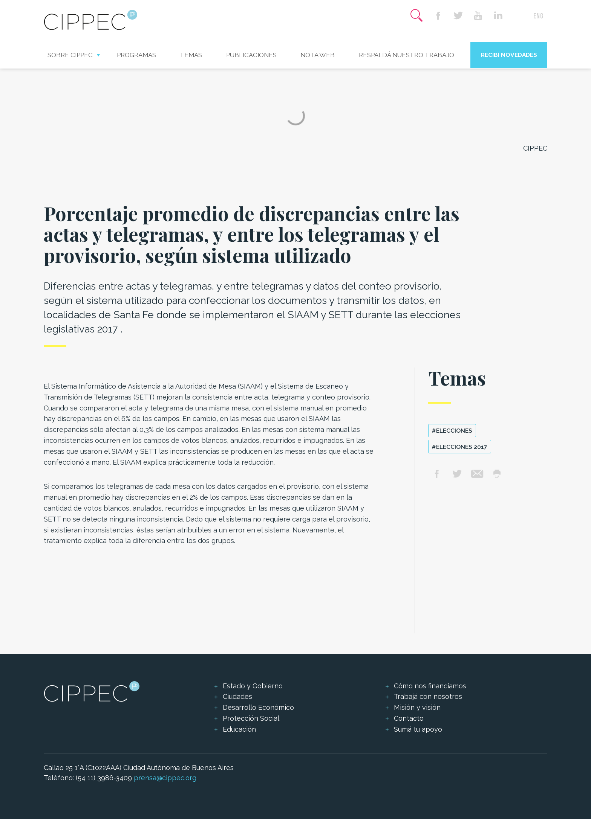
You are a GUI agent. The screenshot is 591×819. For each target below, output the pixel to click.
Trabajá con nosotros (428, 696)
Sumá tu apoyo (418, 729)
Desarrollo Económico (258, 707)
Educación (239, 729)
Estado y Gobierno (253, 686)
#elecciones (452, 430)
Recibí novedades (509, 54)
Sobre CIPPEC (70, 55)
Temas (191, 55)
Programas (136, 55)
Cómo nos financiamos (430, 686)
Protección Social (251, 718)
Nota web (317, 55)
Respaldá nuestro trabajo (406, 55)
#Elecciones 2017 (459, 446)
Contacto (409, 718)
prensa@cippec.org (165, 778)
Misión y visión (417, 707)
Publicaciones (251, 55)
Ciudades (237, 696)
